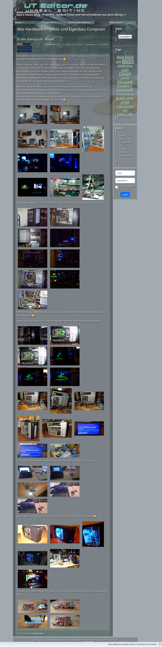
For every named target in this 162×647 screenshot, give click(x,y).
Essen (125, 70)
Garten (125, 74)
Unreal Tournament (125, 105)
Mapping (128, 94)
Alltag (120, 58)
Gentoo (125, 78)
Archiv (26, 44)
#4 (19, 33)
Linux (120, 94)
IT (19, 51)
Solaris (130, 99)
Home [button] (18, 22)
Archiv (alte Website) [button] (80, 22)
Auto (119, 62)
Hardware (26, 51)
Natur (121, 98)
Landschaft (125, 90)
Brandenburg (125, 66)
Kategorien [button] (48, 22)
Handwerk (125, 82)
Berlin (128, 61)
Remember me (126, 187)
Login (125, 194)
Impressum (116, 22)
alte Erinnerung (24, 47)
